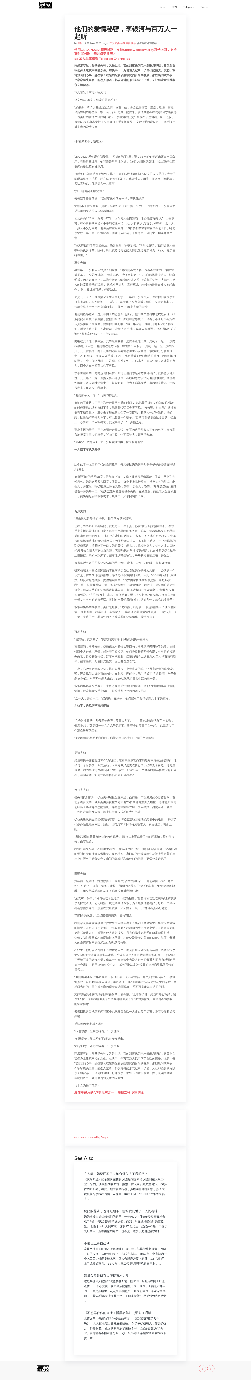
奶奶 (117, 43)
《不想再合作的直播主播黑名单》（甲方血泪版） (119, 1313)
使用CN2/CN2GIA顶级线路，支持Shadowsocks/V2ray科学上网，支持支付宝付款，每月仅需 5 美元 (125, 51)
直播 (128, 43)
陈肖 (80, 43)
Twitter (204, 7)
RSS (174, 7)
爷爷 (122, 43)
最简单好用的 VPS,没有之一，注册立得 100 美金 (109, 1092)
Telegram (188, 7)
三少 (111, 43)
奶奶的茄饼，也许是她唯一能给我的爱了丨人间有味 (121, 1211)
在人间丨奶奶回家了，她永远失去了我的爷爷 (116, 1174)
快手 (133, 43)
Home (162, 7)
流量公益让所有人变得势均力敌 (106, 1276)
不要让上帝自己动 (97, 1243)
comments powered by (91, 1137)
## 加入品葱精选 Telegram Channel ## (102, 59)
